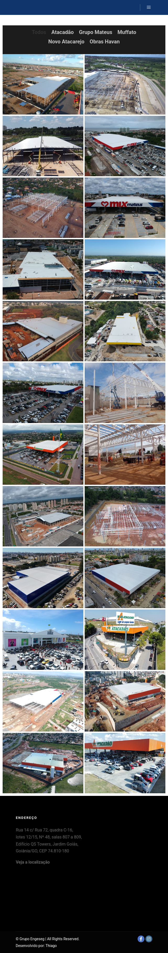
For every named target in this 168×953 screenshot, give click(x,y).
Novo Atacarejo (66, 41)
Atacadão (62, 32)
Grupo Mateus (95, 32)
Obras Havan (105, 41)
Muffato (126, 32)
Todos (39, 32)
